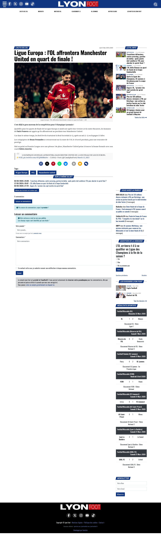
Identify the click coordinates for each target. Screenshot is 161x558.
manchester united (47, 172)
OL (33, 172)
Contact (101, 522)
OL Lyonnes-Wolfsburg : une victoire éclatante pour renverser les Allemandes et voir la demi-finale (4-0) (129, 228)
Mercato (41, 11)
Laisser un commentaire (23, 201)
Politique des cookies (90, 522)
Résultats (144, 275)
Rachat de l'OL (132, 295)
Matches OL (57, 11)
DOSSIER (129, 286)
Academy (129, 65)
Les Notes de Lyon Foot (134, 11)
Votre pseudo (20, 226)
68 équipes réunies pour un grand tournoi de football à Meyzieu (136, 112)
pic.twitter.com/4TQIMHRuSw (35, 157)
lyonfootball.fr (94, 526)
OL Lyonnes (94, 11)
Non (118, 262)
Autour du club (131, 94)
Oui (118, 259)
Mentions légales (77, 522)
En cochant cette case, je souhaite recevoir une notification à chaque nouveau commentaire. (47, 268)
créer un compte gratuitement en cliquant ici (40, 285)
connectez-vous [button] (37, 233)
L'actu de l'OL (24, 11)
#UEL (21, 157)
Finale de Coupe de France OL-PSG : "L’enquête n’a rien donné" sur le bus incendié (131, 218)
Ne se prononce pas (123, 265)
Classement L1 (76, 11)
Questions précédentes (122, 275)
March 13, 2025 (83, 157)
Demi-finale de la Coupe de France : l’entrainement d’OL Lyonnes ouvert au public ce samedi (131, 209)
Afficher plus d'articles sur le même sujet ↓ (26, 190)
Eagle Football (132, 288)
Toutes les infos (141, 117)
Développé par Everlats (80, 530)
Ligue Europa (22, 172)
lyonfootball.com (85, 526)
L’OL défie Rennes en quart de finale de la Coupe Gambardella (49, 183)
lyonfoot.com (77, 526)
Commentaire (20, 237)
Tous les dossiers (140, 301)
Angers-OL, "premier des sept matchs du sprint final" (47, 186)
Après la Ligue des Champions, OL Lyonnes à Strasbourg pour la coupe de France (136, 79)
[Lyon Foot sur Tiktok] (93, 517)
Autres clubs (112, 11)
